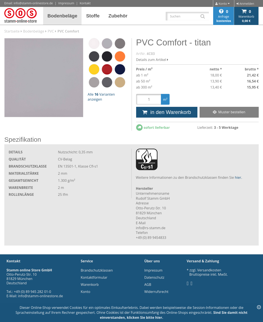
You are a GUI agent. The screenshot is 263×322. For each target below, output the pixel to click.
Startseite (12, 31)
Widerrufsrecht (156, 291)
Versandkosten (209, 270)
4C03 (151, 53)
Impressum (66, 3)
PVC (51, 31)
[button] (62, 16)
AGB (147, 284)
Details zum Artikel (152, 59)
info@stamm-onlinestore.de (33, 3)
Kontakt (85, 3)
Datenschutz (154, 277)
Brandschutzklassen (97, 270)
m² (165, 99)
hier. (238, 177)
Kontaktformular (94, 277)
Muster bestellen (229, 112)
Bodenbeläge (33, 31)
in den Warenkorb (166, 112)
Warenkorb (90, 284)
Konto (85, 291)
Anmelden (245, 4)
